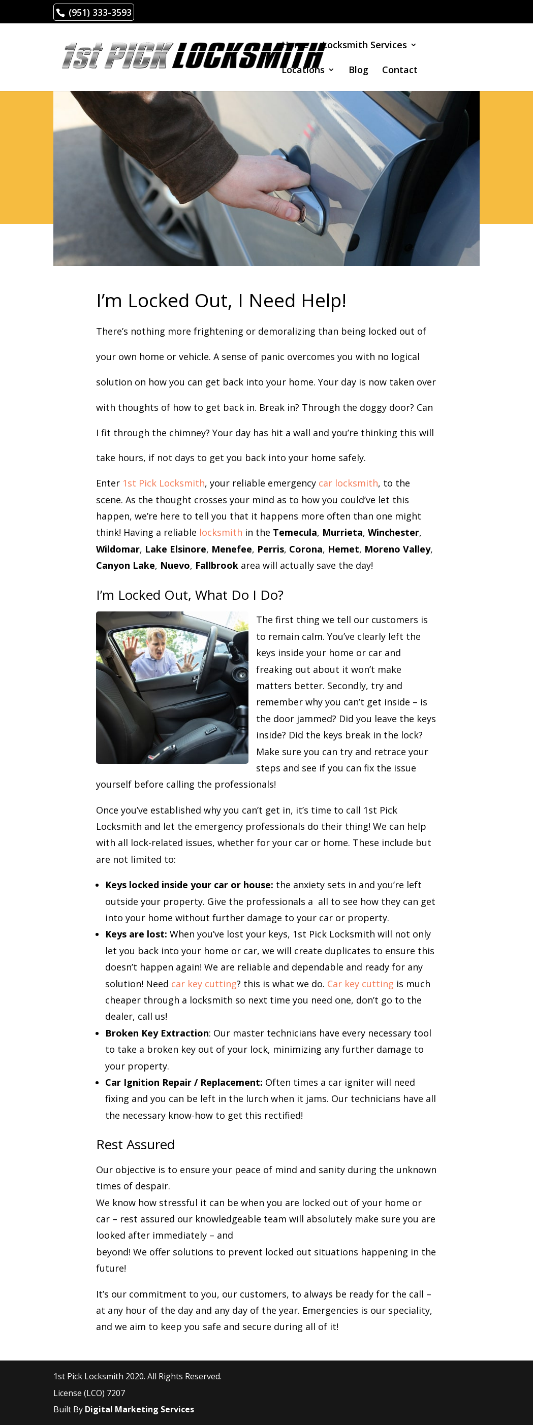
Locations (303, 71)
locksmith (220, 532)
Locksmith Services (364, 46)
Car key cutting (360, 984)
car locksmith (348, 483)
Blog (358, 71)
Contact (400, 71)
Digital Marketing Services (139, 1409)
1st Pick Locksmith (163, 483)
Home (294, 46)
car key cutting (204, 984)
